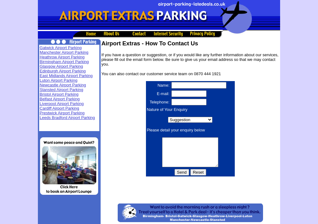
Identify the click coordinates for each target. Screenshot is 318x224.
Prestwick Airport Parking (62, 113)
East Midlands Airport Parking (66, 75)
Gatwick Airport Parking (61, 47)
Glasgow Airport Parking (61, 66)
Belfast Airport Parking (60, 99)
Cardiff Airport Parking (59, 108)
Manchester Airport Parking (64, 52)
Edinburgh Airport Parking (63, 71)
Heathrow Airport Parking (62, 57)
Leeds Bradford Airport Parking (67, 117)
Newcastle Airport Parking (63, 85)
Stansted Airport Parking (61, 89)
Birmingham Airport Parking (64, 61)
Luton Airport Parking (58, 80)
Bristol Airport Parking (59, 94)
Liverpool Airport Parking (62, 103)
